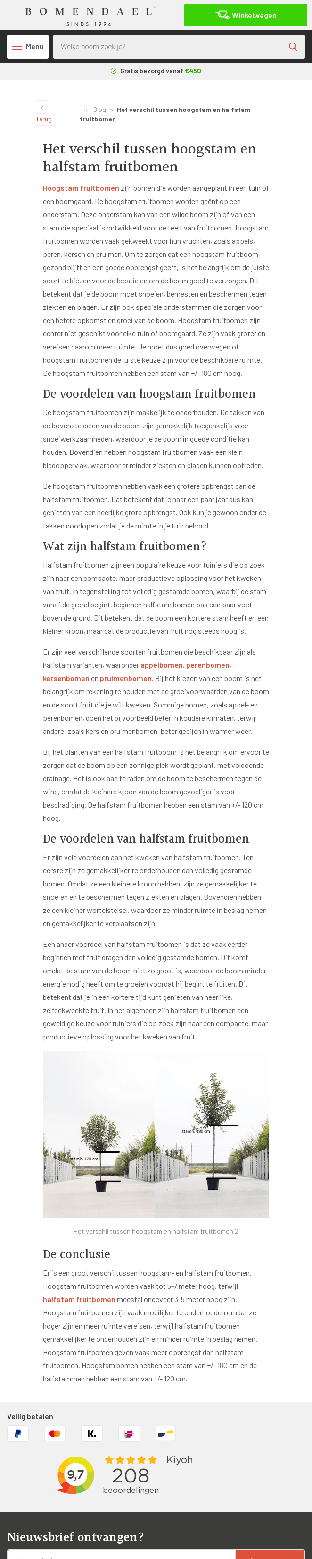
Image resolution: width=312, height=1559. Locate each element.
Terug (44, 114)
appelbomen (161, 664)
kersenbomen (66, 677)
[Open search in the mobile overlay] (179, 47)
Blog (99, 109)
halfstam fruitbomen (79, 1299)
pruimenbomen (126, 677)
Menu (28, 46)
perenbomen (208, 664)
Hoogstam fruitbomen (81, 187)
